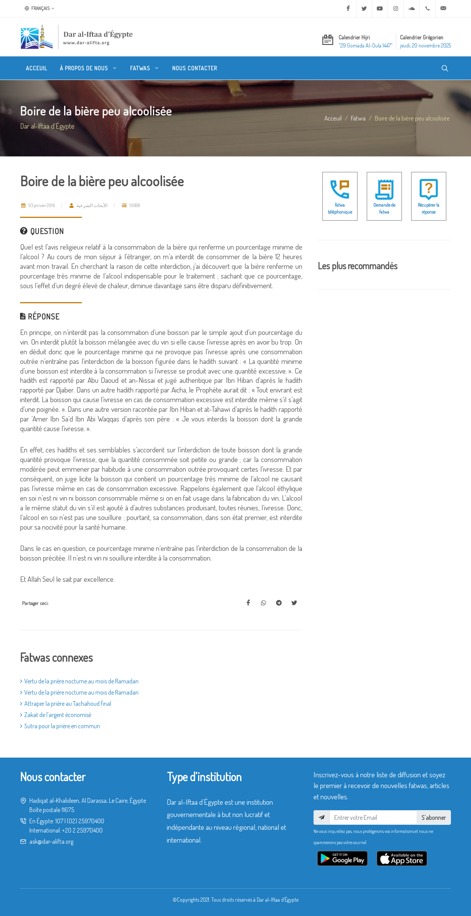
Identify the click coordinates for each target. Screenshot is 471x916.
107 (59, 821)
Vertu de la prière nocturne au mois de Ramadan (79, 681)
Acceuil (333, 118)
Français (39, 8)
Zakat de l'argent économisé (55, 715)
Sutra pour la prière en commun (60, 726)
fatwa (358, 118)
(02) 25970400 (85, 821)
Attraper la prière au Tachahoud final (65, 703)
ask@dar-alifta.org (51, 841)
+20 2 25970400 (82, 830)
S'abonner (434, 817)
